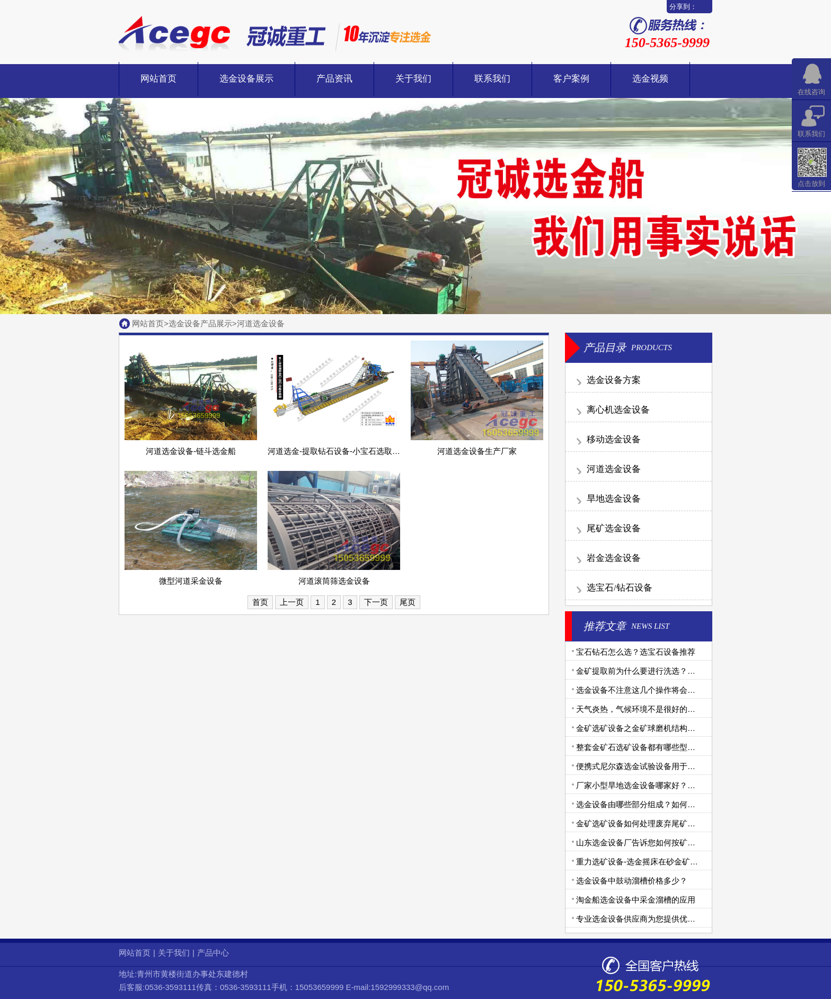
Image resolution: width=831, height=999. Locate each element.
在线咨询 (811, 92)
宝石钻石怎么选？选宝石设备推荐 (635, 651)
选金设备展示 (246, 79)
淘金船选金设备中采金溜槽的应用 (635, 899)
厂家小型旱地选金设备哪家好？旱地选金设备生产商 (667, 785)
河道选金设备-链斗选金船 (191, 451)
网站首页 (158, 79)
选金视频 (650, 79)
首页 (260, 601)
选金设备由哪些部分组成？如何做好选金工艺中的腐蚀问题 (679, 804)
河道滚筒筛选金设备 (334, 580)
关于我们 (413, 79)
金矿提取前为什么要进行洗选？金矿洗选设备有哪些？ (671, 670)
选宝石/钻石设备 (619, 588)
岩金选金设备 (614, 558)
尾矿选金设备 (614, 528)
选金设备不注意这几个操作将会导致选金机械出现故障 (671, 689)
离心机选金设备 (618, 410)
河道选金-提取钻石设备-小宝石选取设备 (338, 451)
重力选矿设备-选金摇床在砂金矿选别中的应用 (657, 861)
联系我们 (492, 79)
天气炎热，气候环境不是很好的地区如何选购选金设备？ (675, 708)
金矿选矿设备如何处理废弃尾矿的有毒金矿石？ (659, 823)
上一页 (292, 601)
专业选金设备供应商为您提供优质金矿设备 (651, 918)
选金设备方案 (614, 380)
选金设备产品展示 (200, 323)
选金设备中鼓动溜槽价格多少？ (631, 880)
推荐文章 (605, 626)
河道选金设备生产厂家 (477, 451)
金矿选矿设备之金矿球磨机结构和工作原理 (651, 728)
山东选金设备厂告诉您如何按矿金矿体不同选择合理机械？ (679, 842)
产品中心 (213, 952)
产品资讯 (334, 79)
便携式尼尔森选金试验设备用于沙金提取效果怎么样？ (671, 766)
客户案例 (571, 79)
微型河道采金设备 (191, 580)
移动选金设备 (614, 439)
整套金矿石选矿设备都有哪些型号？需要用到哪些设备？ (675, 747)
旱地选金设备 (614, 499)
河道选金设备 (261, 323)
